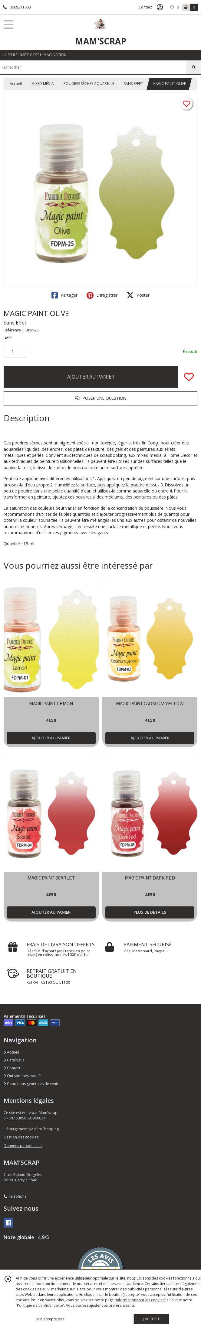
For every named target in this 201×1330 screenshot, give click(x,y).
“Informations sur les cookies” (140, 1300)
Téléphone (15, 1196)
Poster (138, 295)
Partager (64, 295)
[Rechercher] (193, 67)
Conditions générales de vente (31, 1083)
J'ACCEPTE (151, 1319)
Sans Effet (15, 322)
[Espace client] (160, 7)
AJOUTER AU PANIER (90, 376)
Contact (145, 7)
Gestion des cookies (21, 1137)
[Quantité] (15, 352)
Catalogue (14, 1060)
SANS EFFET (133, 83)
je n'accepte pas (50, 1319)
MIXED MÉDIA (42, 83)
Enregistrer (102, 295)
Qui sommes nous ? (22, 1075)
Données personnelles (23, 1145)
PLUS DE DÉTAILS (149, 912)
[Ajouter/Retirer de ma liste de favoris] (189, 377)
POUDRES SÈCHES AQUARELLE (89, 83)
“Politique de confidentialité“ (40, 1305)
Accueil (16, 83)
